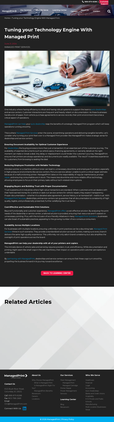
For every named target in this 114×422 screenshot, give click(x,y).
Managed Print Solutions (86, 216)
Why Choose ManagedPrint (43, 380)
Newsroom (36, 394)
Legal (88, 385)
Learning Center (60, 11)
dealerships (13, 148)
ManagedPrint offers (57, 211)
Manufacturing (91, 404)
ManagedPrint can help (15, 124)
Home (7, 18)
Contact (96, 11)
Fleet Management (68, 380)
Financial (89, 383)
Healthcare (90, 380)
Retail (88, 410)
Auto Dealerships (92, 391)
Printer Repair (65, 388)
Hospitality (90, 396)
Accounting (90, 388)
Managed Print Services (26, 133)
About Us (85, 11)
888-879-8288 (89, 2)
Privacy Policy (67, 419)
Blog (62, 404)
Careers (74, 11)
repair (7, 177)
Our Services (25, 11)
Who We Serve (42, 11)
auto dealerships (98, 109)
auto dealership (38, 124)
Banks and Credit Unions (95, 394)
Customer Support (104, 3)
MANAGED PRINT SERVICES (17, 47)
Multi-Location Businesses (96, 407)
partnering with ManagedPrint (21, 259)
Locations (35, 399)
